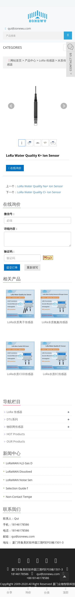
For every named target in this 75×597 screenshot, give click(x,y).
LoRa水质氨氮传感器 (55, 322)
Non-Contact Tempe (19, 497)
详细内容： (11, 229)
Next (64, 106)
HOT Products (16, 434)
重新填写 (32, 267)
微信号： (9, 214)
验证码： (9, 251)
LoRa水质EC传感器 (55, 374)
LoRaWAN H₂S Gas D (19, 463)
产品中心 (31, 60)
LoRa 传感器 (46, 60)
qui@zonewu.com (19, 28)
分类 (47, 590)
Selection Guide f (17, 488)
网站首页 (16, 60)
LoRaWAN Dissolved (19, 471)
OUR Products (16, 441)
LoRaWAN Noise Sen (19, 480)
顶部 (65, 590)
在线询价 (14, 168)
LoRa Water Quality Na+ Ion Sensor (40, 186)
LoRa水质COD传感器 (20, 374)
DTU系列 (12, 419)
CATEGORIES (12, 47)
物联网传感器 (15, 427)
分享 (9, 590)
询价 (28, 590)
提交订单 (12, 267)
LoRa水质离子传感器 (20, 322)
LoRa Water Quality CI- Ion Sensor (39, 192)
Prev (11, 106)
